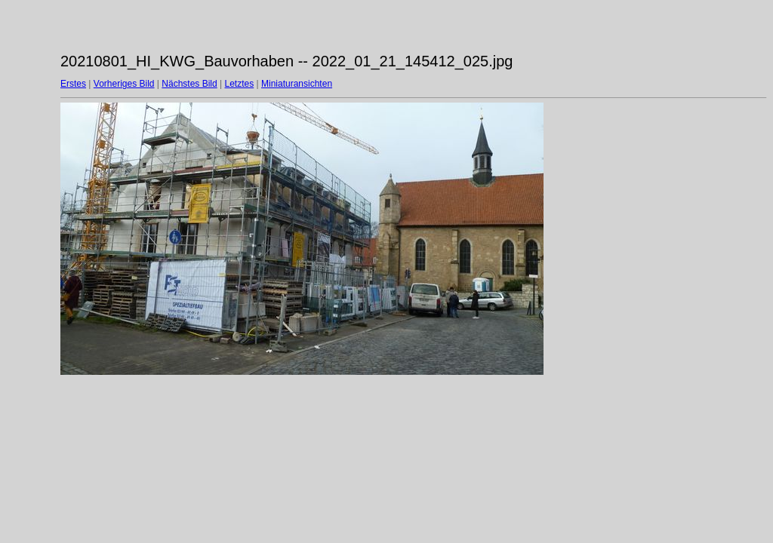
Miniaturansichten (296, 83)
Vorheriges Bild (124, 83)
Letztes (239, 83)
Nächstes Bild (189, 83)
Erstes (73, 83)
